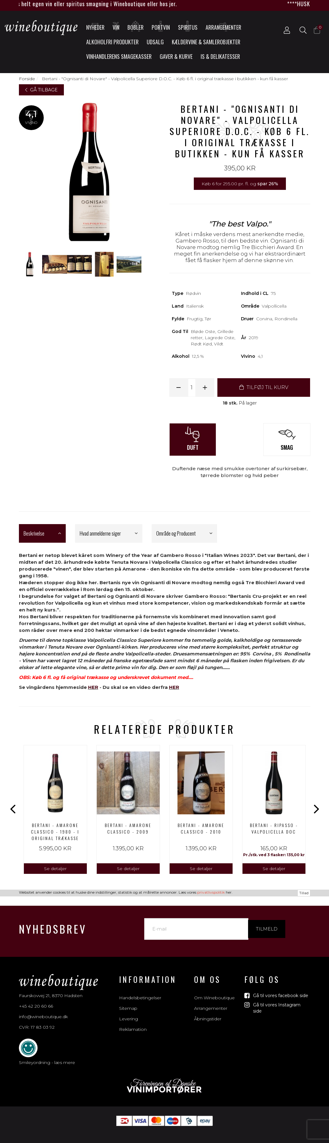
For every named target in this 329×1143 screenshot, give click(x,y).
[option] (55, 809)
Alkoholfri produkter (112, 42)
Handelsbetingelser (140, 991)
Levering (128, 1012)
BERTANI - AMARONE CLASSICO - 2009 (128, 828)
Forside (27, 78)
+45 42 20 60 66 (36, 999)
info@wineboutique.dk (43, 1010)
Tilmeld (267, 922)
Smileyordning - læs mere (47, 1055)
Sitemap (128, 1001)
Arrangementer (223, 26)
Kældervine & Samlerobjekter (206, 42)
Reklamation (133, 1022)
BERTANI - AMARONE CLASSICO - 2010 (201, 828)
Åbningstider (207, 1012)
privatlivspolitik (211, 1138)
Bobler (135, 26)
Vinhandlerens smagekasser (119, 56)
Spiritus (188, 26)
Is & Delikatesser (220, 56)
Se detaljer (55, 868)
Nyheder (95, 26)
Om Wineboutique (214, 991)
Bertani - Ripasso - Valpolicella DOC (274, 828)
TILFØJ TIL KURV (263, 387)
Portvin (161, 26)
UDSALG (155, 42)
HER (93, 687)
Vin (116, 26)
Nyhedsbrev (53, 922)
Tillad (304, 1139)
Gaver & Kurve (176, 56)
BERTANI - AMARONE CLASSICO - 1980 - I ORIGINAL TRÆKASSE (55, 831)
